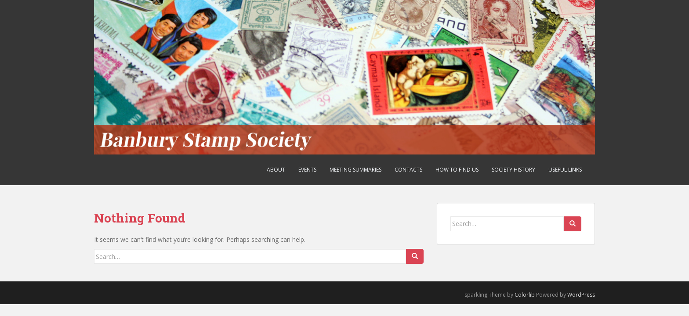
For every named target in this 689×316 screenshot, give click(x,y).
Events (307, 169)
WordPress (581, 294)
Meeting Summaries (355, 169)
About (276, 169)
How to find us (457, 169)
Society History (513, 169)
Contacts (408, 169)
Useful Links (565, 169)
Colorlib (525, 294)
